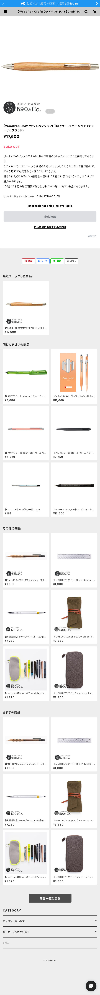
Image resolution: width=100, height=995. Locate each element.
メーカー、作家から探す (16, 931)
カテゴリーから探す (14, 920)
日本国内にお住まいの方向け (50, 227)
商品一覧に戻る (50, 898)
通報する (92, 236)
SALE (6, 942)
